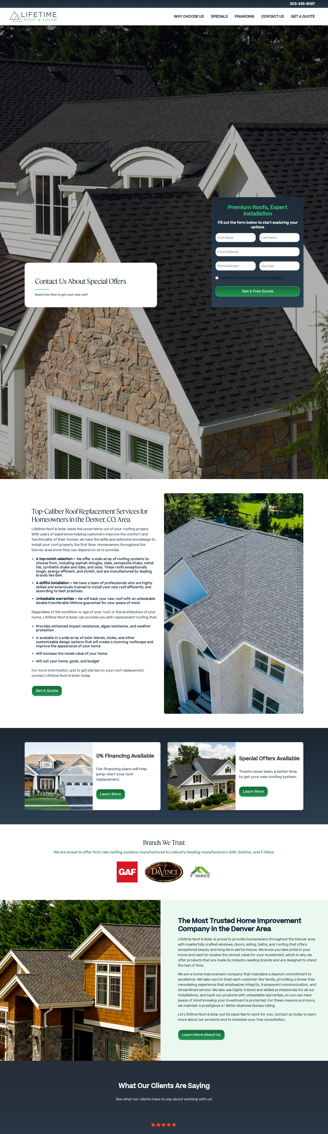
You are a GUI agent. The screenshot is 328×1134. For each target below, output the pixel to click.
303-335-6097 (302, 4)
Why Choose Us (189, 16)
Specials (219, 16)
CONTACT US (272, 16)
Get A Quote (303, 16)
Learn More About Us (201, 1034)
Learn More (110, 794)
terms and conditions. (264, 277)
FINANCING (244, 16)
